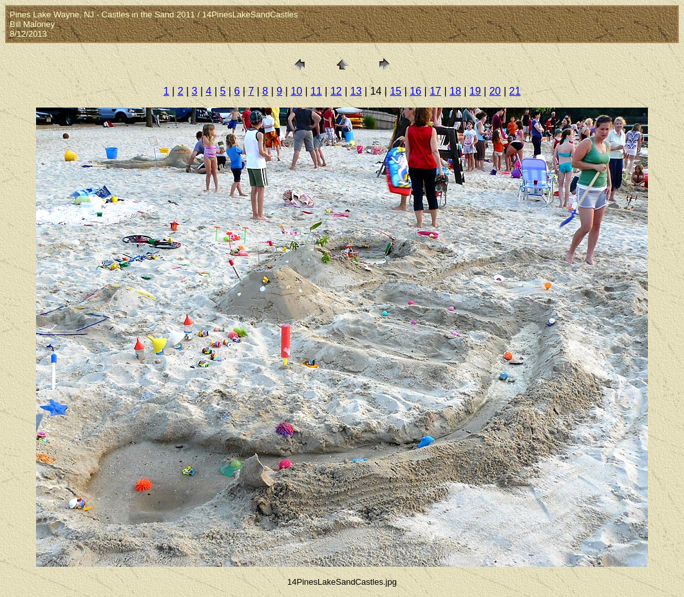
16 (415, 91)
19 (475, 91)
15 (395, 91)
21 (515, 91)
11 (316, 91)
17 (435, 91)
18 (455, 91)
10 (296, 91)
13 (356, 91)
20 (495, 91)
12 (336, 91)
